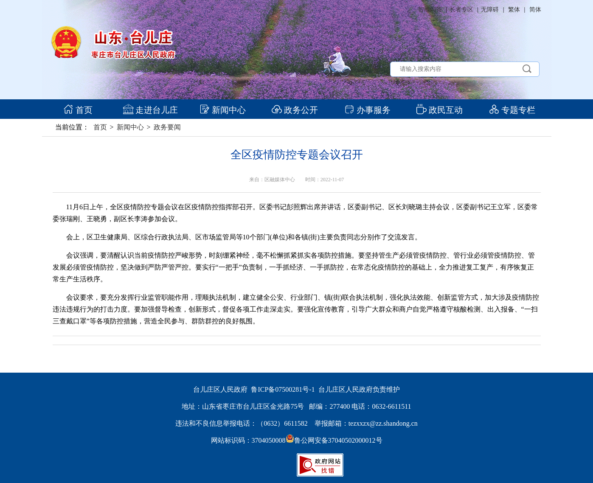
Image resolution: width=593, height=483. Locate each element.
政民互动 (439, 110)
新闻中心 (223, 110)
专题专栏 (512, 110)
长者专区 (461, 9)
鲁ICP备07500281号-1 (283, 389)
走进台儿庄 (150, 110)
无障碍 (490, 9)
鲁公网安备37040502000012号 (334, 440)
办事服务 (367, 110)
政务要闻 (167, 127)
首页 (78, 110)
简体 (535, 9)
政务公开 (295, 110)
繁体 (514, 9)
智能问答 (430, 9)
